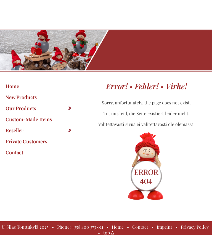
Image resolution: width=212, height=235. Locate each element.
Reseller (14, 130)
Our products (21, 108)
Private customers (26, 141)
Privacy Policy (195, 227)
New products (21, 97)
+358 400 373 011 (87, 227)
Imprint (164, 227)
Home (12, 86)
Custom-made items (29, 119)
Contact (14, 152)
